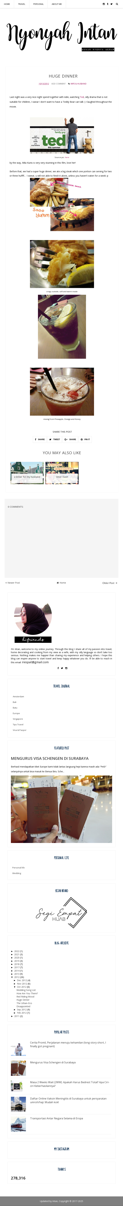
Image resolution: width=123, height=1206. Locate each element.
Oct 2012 (22, 986)
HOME (7, 4)
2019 (17, 960)
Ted (82, 97)
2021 (17, 954)
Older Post (109, 582)
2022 (17, 951)
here (67, 157)
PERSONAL (38, 4)
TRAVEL (21, 4)
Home (61, 582)
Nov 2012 (22, 983)
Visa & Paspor (19, 730)
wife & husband (78, 83)
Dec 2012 (22, 980)
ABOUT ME (57, 4)
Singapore (18, 718)
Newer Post (12, 582)
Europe (16, 713)
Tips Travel (18, 724)
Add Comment (58, 83)
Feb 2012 (22, 1012)
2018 (17, 964)
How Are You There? (27, 993)
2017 (17, 967)
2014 (17, 970)
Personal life (18, 867)
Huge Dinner (22, 999)
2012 (17, 977)
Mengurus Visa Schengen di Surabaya (50, 758)
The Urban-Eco (24, 1002)
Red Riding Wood (25, 996)
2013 (17, 973)
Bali (14, 702)
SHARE (40, 439)
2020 (17, 957)
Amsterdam (18, 696)
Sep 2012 (22, 1009)
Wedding (16, 873)
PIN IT (85, 439)
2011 (17, 1016)
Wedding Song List (26, 990)
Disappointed (23, 1006)
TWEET (54, 439)
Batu (15, 707)
